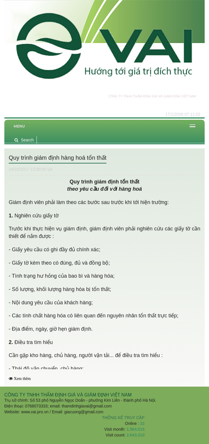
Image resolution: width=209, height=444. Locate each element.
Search (24, 140)
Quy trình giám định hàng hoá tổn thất (57, 157)
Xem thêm (22, 378)
